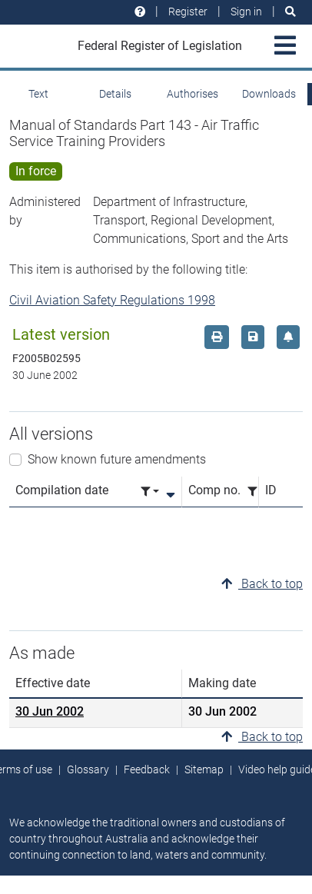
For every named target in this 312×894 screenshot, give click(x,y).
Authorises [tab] (192, 94)
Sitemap (204, 769)
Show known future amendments (117, 459)
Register (187, 11)
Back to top (262, 584)
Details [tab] (115, 94)
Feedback (147, 769)
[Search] (290, 12)
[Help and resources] (140, 12)
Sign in (246, 11)
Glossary (88, 769)
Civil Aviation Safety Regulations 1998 (112, 300)
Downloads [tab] (269, 94)
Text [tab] (38, 94)
